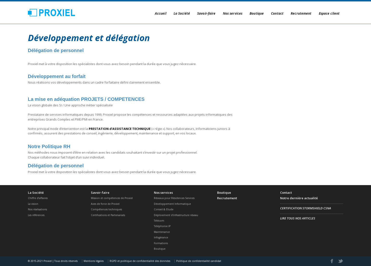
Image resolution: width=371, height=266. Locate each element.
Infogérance (161, 237)
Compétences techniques (106, 209)
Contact (277, 13)
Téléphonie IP (162, 226)
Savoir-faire (206, 13)
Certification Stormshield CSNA (305, 208)
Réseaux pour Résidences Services (174, 198)
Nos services (233, 13)
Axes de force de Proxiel (105, 204)
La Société (182, 13)
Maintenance (162, 232)
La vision (33, 204)
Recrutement (301, 13)
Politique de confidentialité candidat (198, 261)
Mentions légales (93, 261)
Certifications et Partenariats (108, 215)
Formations (161, 243)
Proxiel (51, 12)
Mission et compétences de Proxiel (112, 198)
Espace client (329, 13)
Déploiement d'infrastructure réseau (176, 215)
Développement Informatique (172, 204)
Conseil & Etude (163, 209)
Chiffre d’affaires (38, 198)
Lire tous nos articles (297, 218)
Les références (36, 215)
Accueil (160, 13)
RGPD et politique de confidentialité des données (139, 261)
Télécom (159, 220)
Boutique (257, 13)
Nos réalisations (37, 209)
